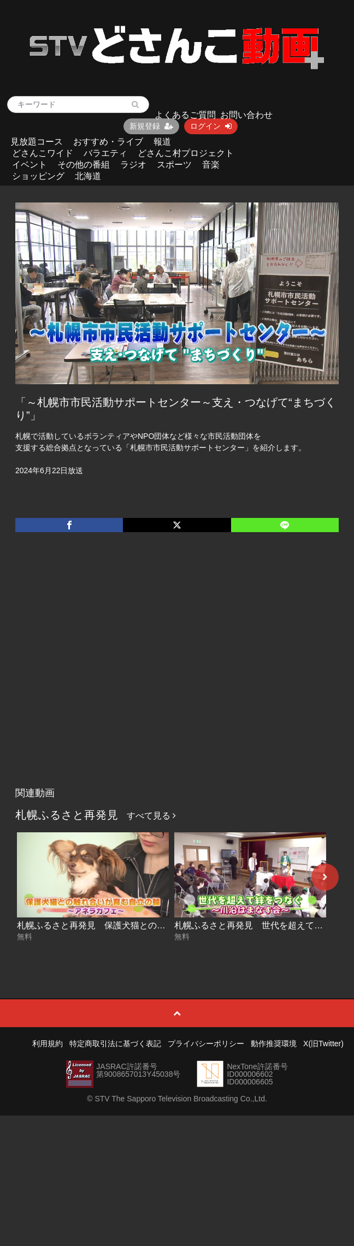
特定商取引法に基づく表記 (115, 1043)
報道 (162, 141)
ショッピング (38, 176)
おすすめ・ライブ (108, 141)
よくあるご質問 (185, 115)
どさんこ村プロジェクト (186, 153)
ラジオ (133, 164)
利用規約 (47, 1043)
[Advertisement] (106, 671)
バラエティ (105, 153)
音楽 (211, 164)
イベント (29, 164)
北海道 (88, 176)
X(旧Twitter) (323, 1043)
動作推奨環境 (274, 1043)
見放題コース (36, 141)
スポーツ (174, 164)
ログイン (211, 126)
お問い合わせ (246, 115)
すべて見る (151, 815)
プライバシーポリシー (206, 1043)
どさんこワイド (42, 153)
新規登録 (151, 126)
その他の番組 (83, 164)
